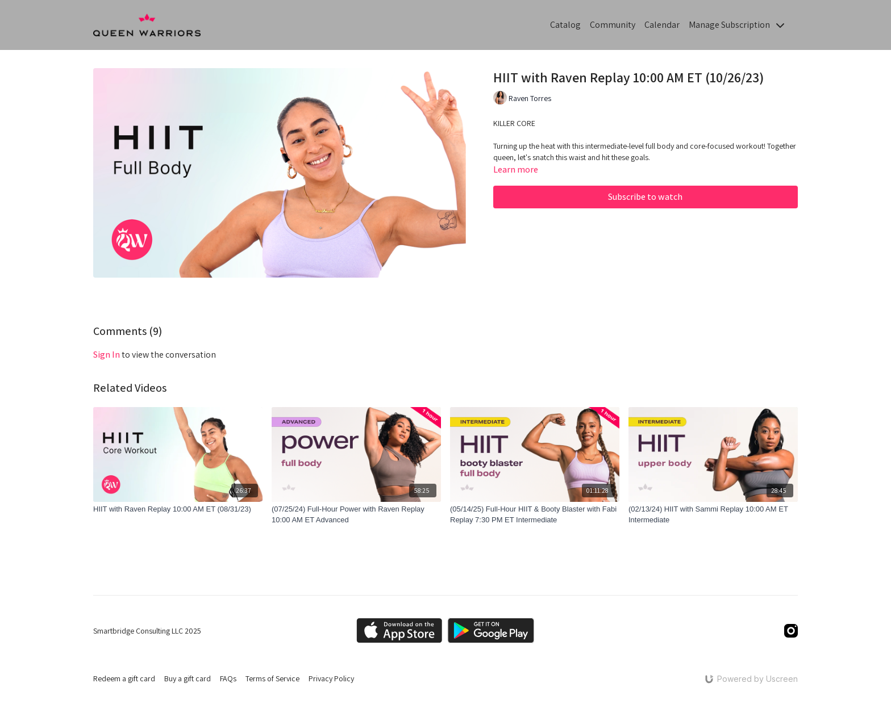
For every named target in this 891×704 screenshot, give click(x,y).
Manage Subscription (736, 25)
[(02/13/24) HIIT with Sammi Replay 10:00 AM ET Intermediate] (713, 515)
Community (612, 25)
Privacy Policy (331, 678)
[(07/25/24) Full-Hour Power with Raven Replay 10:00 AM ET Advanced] (356, 515)
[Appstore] (399, 630)
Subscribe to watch (645, 197)
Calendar (662, 25)
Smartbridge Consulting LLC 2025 (147, 631)
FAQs (228, 678)
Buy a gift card (187, 678)
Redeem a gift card (124, 678)
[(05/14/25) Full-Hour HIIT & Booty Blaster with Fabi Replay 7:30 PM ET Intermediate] (534, 515)
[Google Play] (491, 630)
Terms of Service (272, 678)
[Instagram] (791, 631)
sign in (106, 355)
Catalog (565, 25)
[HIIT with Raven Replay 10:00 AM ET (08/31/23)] (178, 509)
